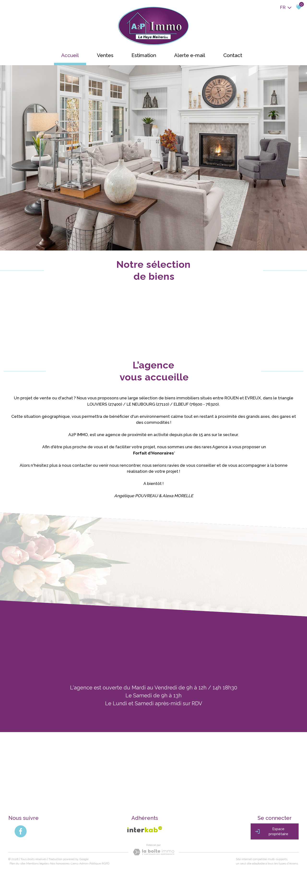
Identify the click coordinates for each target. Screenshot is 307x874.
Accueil (70, 55)
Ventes (105, 55)
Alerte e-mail (189, 55)
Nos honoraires (59, 863)
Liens (74, 863)
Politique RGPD (99, 863)
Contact (232, 55)
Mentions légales (37, 863)
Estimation (143, 55)
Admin (83, 863)
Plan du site (17, 863)
